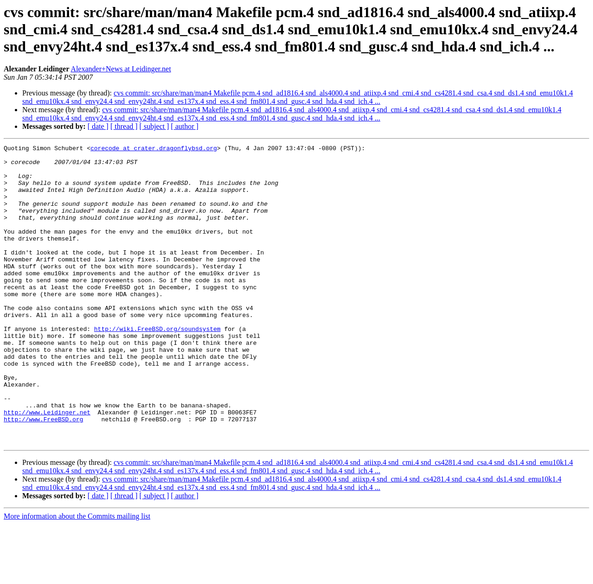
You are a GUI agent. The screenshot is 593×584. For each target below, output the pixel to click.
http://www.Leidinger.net (47, 466)
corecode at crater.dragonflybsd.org (153, 149)
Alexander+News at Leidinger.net (121, 69)
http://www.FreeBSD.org (43, 474)
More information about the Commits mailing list (77, 576)
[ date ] (98, 126)
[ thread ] (124, 126)
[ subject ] (154, 126)
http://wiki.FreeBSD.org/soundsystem (157, 366)
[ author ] (185, 126)
